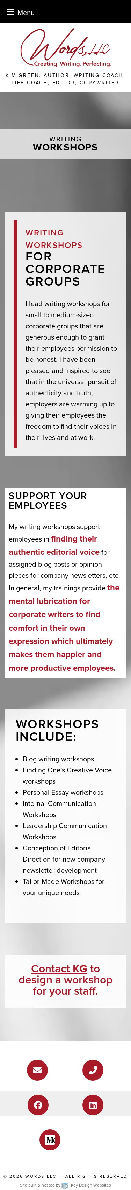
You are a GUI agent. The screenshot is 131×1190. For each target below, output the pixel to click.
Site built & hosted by (65, 1185)
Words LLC (41, 1176)
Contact (59, 968)
